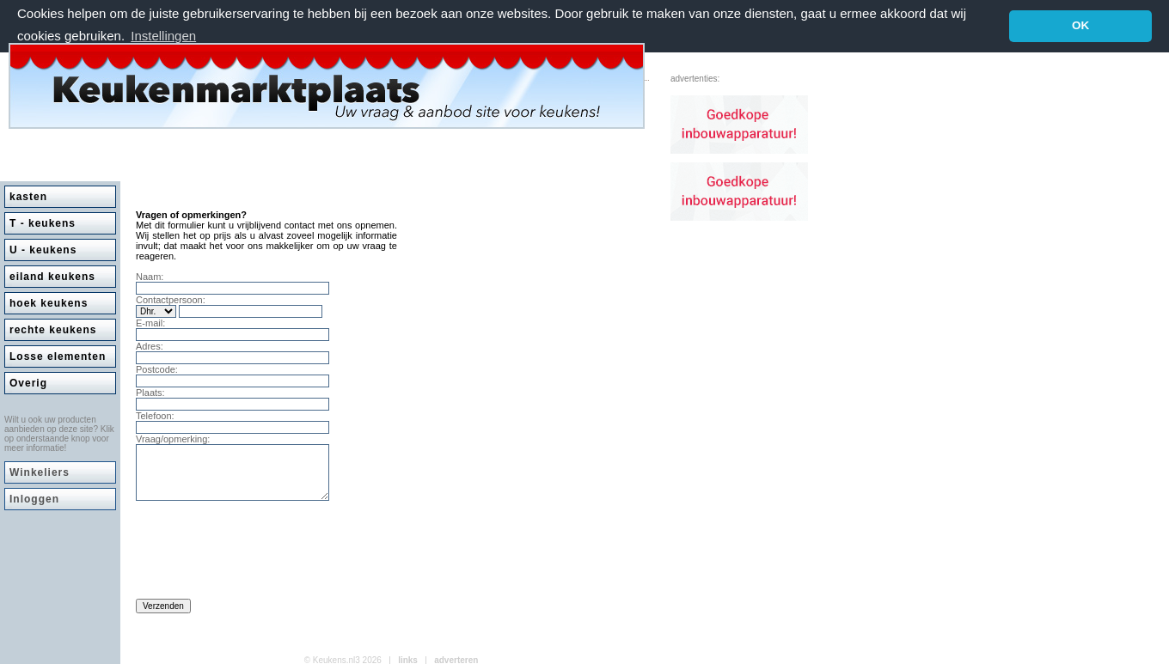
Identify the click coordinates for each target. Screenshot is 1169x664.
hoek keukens (48, 302)
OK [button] (1080, 25)
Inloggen (34, 498)
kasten (28, 196)
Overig (28, 382)
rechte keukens (52, 329)
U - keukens (43, 249)
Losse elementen (57, 356)
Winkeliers (39, 472)
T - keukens (42, 222)
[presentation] (266, 554)
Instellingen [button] (163, 35)
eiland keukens (52, 276)
